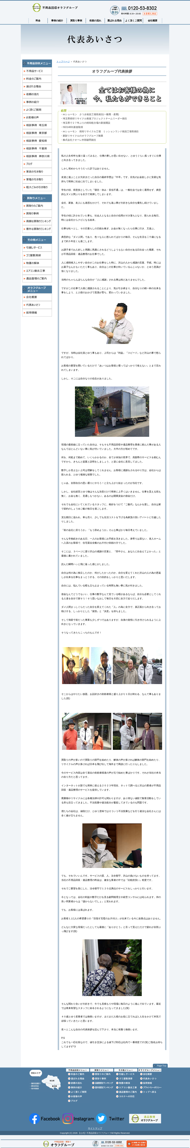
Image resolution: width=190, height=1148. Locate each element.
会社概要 (152, 20)
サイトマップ (95, 1128)
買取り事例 (76, 20)
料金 (38, 20)
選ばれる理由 (114, 20)
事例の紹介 (57, 20)
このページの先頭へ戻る (160, 1066)
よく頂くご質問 (133, 20)
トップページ (63, 61)
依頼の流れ (95, 20)
